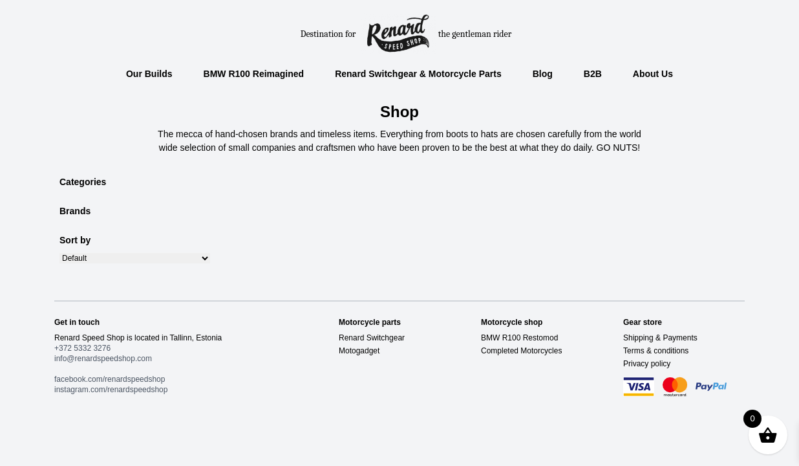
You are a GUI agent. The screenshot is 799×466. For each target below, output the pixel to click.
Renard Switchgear (372, 337)
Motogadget (359, 350)
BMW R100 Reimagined (254, 74)
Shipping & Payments (660, 337)
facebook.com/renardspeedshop (109, 379)
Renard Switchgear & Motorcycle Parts (418, 74)
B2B (593, 74)
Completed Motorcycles (521, 350)
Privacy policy (646, 363)
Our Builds (149, 74)
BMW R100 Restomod (519, 337)
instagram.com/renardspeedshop (110, 389)
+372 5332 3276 (82, 348)
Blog (543, 74)
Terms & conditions (655, 350)
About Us (653, 74)
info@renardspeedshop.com (103, 358)
